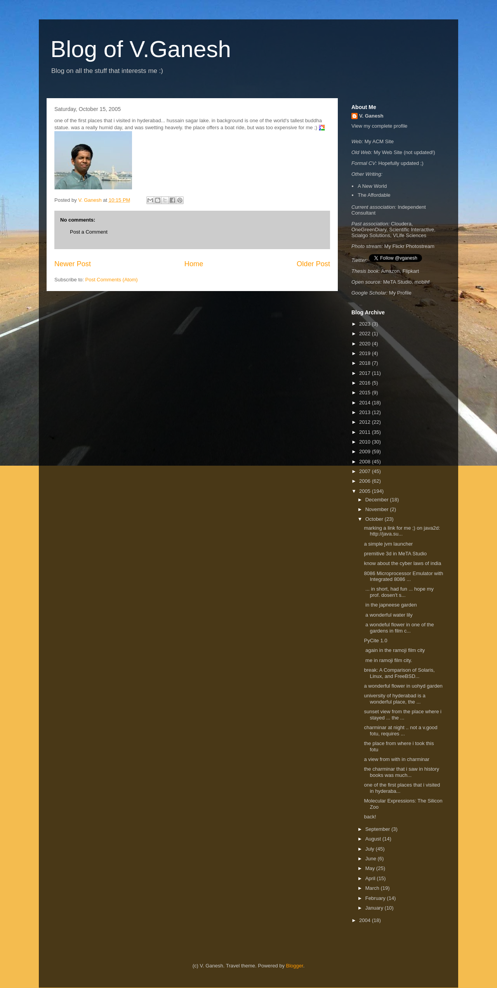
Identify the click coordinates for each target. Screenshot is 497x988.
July (370, 849)
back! (370, 817)
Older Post (313, 264)
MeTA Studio (397, 282)
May (370, 868)
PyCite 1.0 (375, 640)
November (377, 509)
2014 (365, 403)
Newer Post (72, 264)
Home (193, 264)
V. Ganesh (371, 116)
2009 (365, 451)
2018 (365, 363)
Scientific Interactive (411, 229)
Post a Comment (89, 232)
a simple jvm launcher (388, 544)
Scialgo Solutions (370, 235)
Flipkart (411, 271)
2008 (365, 462)
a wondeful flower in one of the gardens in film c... (399, 628)
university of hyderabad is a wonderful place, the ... (394, 699)
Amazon (390, 271)
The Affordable (374, 195)
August (373, 839)
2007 (365, 471)
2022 (365, 333)
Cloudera (401, 224)
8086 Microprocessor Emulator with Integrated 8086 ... (403, 576)
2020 (365, 344)
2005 (365, 491)
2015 (365, 392)
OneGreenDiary (368, 229)
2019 (365, 353)
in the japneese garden (391, 605)
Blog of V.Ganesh (140, 49)
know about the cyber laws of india (402, 563)
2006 (365, 481)
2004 (365, 920)
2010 (365, 442)
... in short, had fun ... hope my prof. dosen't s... (398, 592)
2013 (365, 412)
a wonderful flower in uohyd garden (403, 686)
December (377, 500)
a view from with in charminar (397, 759)
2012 (365, 422)
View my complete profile (379, 126)
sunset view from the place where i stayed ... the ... (402, 715)
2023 (365, 324)
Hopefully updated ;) (400, 163)
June (371, 858)
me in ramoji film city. (389, 660)
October (375, 519)
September (378, 829)
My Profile (400, 293)
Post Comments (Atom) (111, 280)
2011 (365, 432)
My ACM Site (379, 141)
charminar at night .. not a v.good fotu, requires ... (400, 731)
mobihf (421, 282)
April (371, 878)
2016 (365, 383)
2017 (365, 373)
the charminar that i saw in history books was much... (401, 772)
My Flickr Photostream (409, 246)
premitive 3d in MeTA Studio (395, 553)
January (375, 908)
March (373, 888)
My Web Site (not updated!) (404, 152)
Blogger (294, 966)
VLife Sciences (409, 235)
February (376, 898)
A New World (372, 186)
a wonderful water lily (389, 615)
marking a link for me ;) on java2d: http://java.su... (402, 531)
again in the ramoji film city (395, 650)
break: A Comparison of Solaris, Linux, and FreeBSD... (399, 673)
